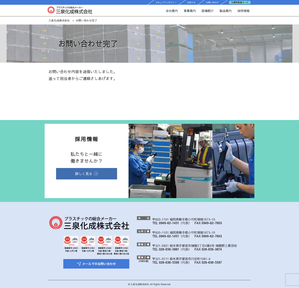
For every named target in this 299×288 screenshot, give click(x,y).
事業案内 (190, 11)
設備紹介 (208, 11)
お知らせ (191, 2)
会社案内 (172, 11)
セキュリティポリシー (166, 2)
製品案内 (225, 11)
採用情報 (243, 11)
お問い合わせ (212, 2)
